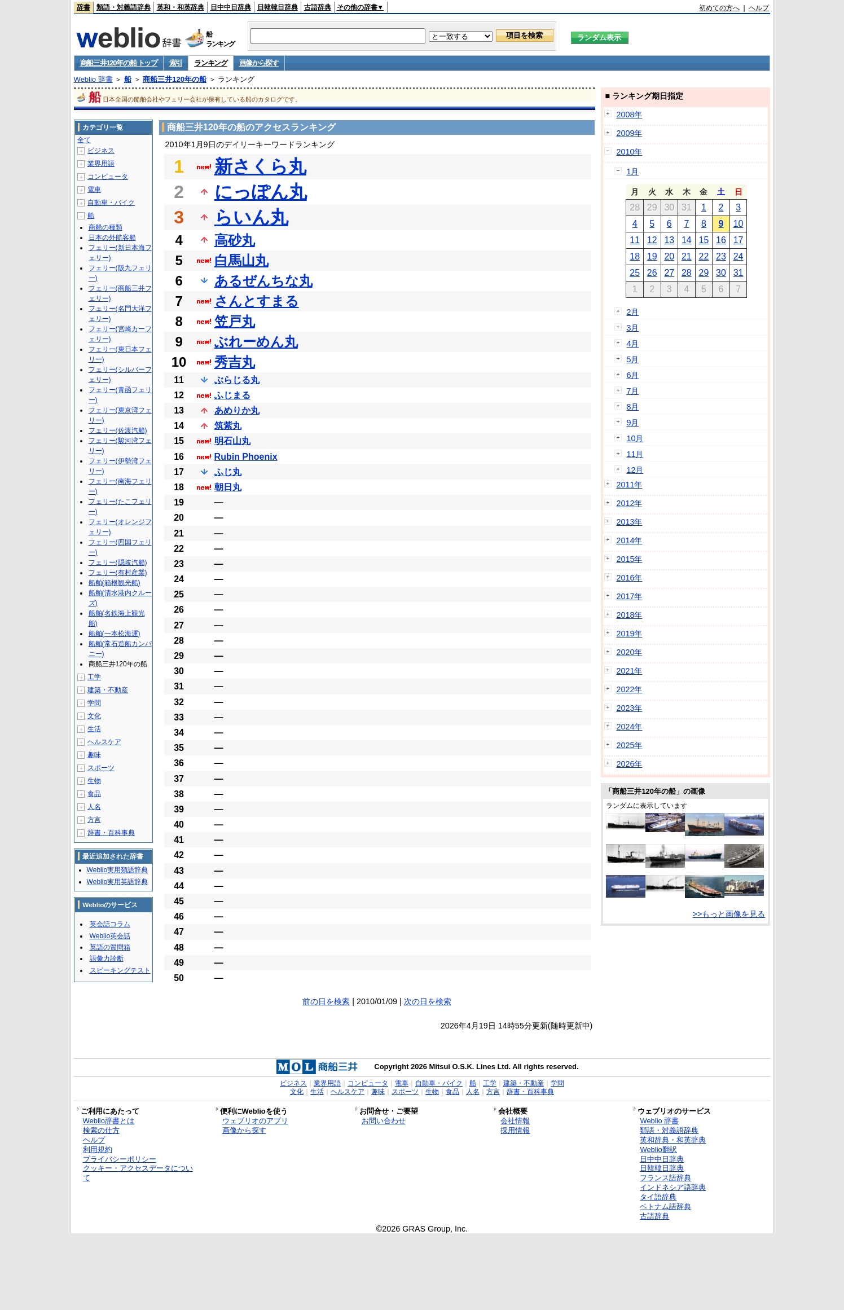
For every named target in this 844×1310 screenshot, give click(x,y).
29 (704, 273)
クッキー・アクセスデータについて (138, 1173)
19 (652, 256)
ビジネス (101, 151)
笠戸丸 (234, 321)
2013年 (629, 521)
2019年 (629, 633)
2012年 (629, 503)
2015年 (629, 559)
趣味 (94, 755)
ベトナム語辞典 (665, 1206)
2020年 (629, 652)
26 (652, 273)
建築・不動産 (107, 690)
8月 (632, 406)
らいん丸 (251, 217)
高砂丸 (234, 240)
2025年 (629, 745)
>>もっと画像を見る (729, 913)
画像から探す (259, 63)
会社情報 (515, 1120)
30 (721, 273)
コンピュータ (107, 177)
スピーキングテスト (120, 970)
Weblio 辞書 (93, 79)
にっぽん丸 (260, 192)
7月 (632, 390)
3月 (632, 327)
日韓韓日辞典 (277, 7)
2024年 (629, 726)
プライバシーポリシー (119, 1159)
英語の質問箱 (110, 947)
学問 (94, 703)
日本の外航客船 (112, 237)
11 (635, 240)
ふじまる (232, 395)
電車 (94, 190)
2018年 (629, 614)
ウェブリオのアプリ (255, 1120)
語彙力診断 (107, 958)
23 (721, 256)
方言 (94, 820)
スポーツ (101, 768)
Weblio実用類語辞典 (117, 870)
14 (687, 240)
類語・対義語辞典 (123, 7)
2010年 (629, 151)
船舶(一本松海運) (114, 634)
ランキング (210, 63)
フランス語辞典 (665, 1177)
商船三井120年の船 (174, 79)
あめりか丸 (237, 410)
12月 (634, 469)
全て (84, 140)
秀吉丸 (234, 362)
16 (721, 240)
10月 (634, 438)
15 (704, 240)
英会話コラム (110, 924)
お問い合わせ (384, 1120)
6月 (632, 375)
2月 (632, 311)
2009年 (629, 133)
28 (687, 273)
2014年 (629, 540)
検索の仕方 (101, 1130)
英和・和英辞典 (180, 7)
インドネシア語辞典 (673, 1187)
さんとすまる (256, 301)
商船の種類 (105, 227)
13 (669, 240)
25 (635, 273)
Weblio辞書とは (108, 1120)
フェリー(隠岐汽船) (118, 562)
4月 (632, 343)
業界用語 (101, 164)
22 (704, 256)
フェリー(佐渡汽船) (118, 430)
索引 (175, 63)
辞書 (83, 7)
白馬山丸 (241, 260)
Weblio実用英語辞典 (117, 882)
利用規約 (97, 1149)
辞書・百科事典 (111, 833)
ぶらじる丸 (237, 380)
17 (738, 240)
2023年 (629, 708)
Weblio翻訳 (658, 1149)
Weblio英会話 (110, 936)
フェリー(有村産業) (118, 573)
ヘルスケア (104, 742)
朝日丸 (227, 487)
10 (738, 223)
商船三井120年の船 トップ (118, 63)
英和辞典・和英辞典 (673, 1140)
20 (669, 256)
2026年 (629, 763)
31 (738, 273)
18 (635, 256)
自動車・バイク (111, 202)
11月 (634, 454)
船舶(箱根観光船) (114, 583)
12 (652, 240)
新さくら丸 (260, 166)
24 (738, 256)
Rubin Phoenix (246, 456)
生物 (94, 781)
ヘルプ (759, 8)
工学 (94, 677)
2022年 (629, 689)
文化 (94, 716)
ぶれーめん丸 (256, 341)
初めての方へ (719, 8)
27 (669, 273)
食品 (94, 794)
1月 (632, 171)
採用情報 (515, 1130)
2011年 (629, 484)
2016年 (629, 577)
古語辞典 (317, 7)
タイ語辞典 (658, 1197)
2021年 (629, 670)
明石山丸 (232, 441)
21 (687, 256)
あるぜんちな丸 (263, 280)
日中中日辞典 (230, 7)
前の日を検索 (326, 1001)
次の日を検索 (427, 1001)
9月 (632, 422)
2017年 (629, 596)
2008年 (629, 114)
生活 (94, 729)
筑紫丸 (227, 425)
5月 (632, 359)
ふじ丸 (227, 472)
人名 (94, 807)
